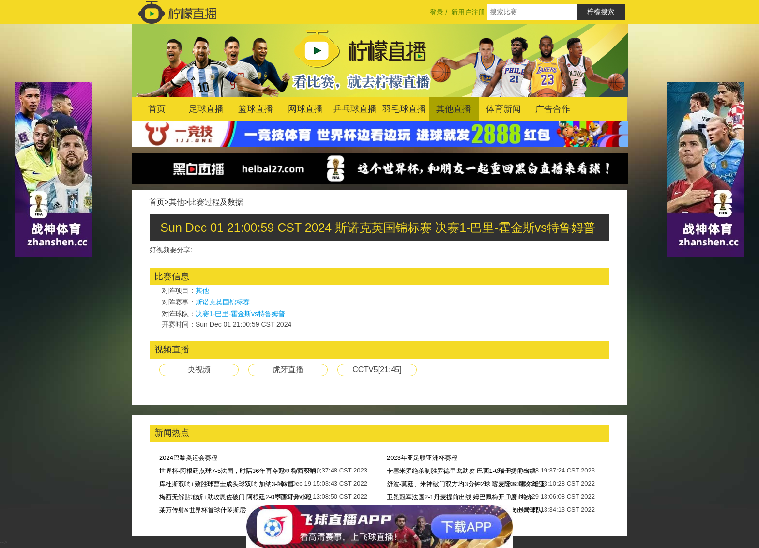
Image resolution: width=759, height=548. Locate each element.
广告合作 (552, 109)
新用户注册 (468, 12)
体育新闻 (503, 109)
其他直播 (453, 109)
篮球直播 (255, 109)
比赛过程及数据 (216, 202)
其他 (176, 202)
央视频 (199, 369)
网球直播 (305, 109)
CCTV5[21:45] (376, 369)
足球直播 (206, 109)
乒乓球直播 (355, 109)
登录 (436, 12)
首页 (157, 109)
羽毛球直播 (404, 109)
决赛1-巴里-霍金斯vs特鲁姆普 (240, 314)
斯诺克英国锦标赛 (223, 302)
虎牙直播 (288, 369)
